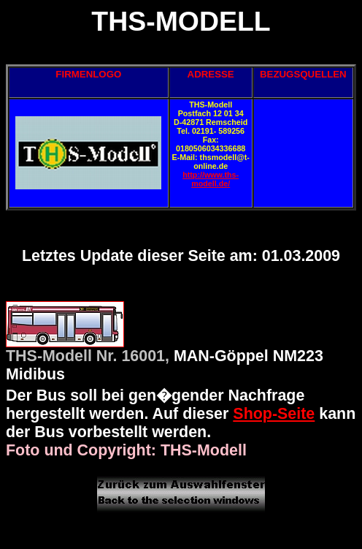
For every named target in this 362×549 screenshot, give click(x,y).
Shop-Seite (274, 414)
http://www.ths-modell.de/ (210, 179)
